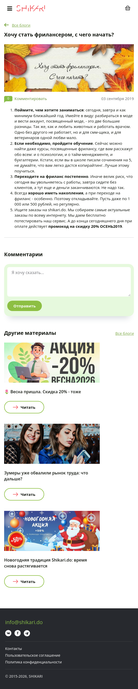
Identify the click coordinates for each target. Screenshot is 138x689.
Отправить (24, 305)
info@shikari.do (24, 622)
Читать (28, 407)
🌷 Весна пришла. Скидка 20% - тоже (42, 392)
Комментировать (30, 98)
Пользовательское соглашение (32, 655)
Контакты (13, 648)
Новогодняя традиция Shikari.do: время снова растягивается (45, 563)
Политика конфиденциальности (33, 662)
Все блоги (21, 25)
